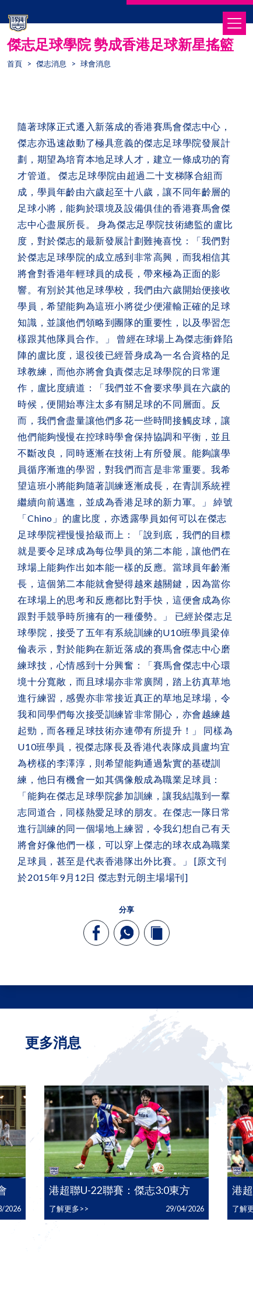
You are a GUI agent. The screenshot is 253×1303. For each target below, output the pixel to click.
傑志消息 (51, 63)
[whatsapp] (126, 933)
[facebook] (96, 932)
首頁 (14, 63)
